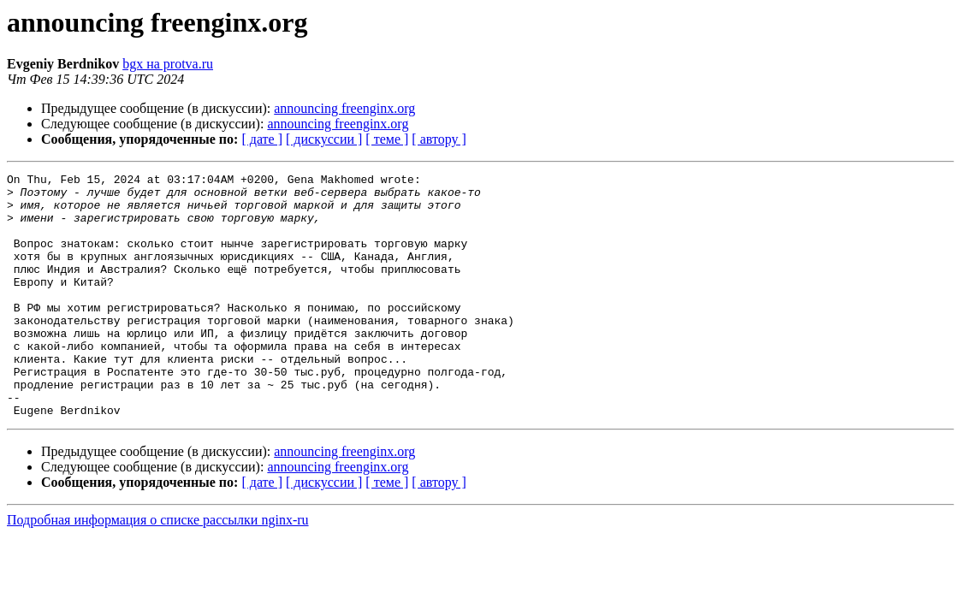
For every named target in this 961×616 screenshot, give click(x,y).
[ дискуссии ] (324, 139)
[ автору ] (439, 139)
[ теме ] (386, 139)
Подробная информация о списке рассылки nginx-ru (158, 568)
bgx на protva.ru (167, 63)
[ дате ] (261, 139)
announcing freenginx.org (344, 108)
